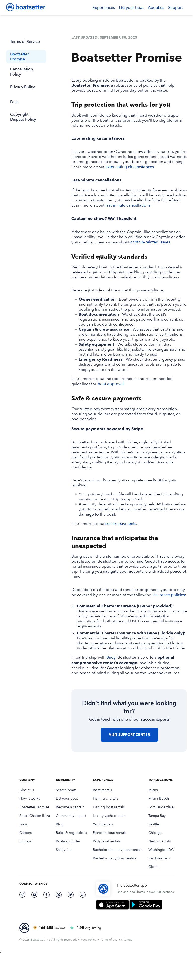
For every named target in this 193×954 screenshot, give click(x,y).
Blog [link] (60, 824)
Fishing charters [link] (105, 798)
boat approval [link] (111, 384)
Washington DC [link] (161, 850)
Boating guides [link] (68, 841)
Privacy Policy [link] (22, 86)
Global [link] (153, 867)
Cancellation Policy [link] (21, 72)
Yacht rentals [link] (103, 824)
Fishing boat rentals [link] (109, 807)
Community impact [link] (71, 816)
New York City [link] (159, 841)
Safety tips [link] (64, 850)
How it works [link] (29, 798)
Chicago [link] (155, 833)
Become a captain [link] (70, 807)
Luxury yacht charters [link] (109, 816)
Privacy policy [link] (87, 940)
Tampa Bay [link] (157, 816)
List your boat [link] (131, 7)
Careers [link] (25, 833)
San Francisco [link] (159, 858)
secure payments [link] (120, 523)
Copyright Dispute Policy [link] (23, 117)
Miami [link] (153, 790)
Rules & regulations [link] (71, 833)
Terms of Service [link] (25, 41)
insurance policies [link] (168, 595)
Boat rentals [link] (102, 790)
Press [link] (23, 824)
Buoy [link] (111, 657)
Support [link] (175, 7)
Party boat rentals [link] (106, 841)
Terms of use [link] (108, 940)
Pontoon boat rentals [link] (109, 833)
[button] (103, 7)
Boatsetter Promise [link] (19, 57)
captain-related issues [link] (150, 242)
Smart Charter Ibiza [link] (34, 816)
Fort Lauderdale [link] (161, 807)
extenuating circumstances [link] (129, 167)
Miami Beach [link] (158, 798)
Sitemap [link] (127, 940)
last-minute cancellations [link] (127, 205)
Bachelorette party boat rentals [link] (117, 850)
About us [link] (156, 7)
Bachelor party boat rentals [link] (114, 858)
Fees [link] (14, 101)
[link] (25, 7)
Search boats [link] (66, 790)
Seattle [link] (153, 824)
